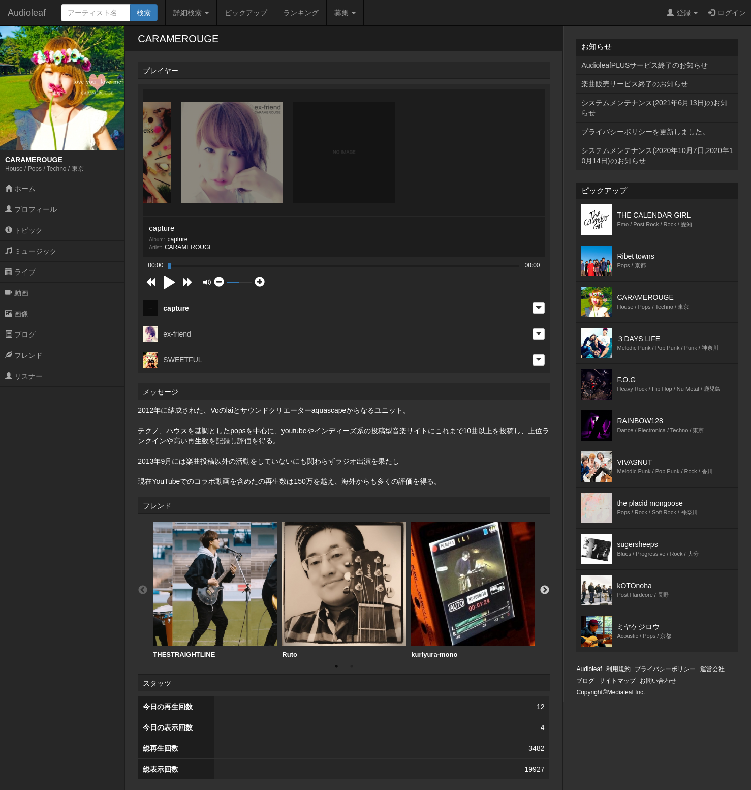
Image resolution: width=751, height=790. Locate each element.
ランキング (301, 13)
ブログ (20, 334)
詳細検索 (191, 13)
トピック (24, 230)
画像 (16, 314)
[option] (215, 590)
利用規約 (618, 669)
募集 (345, 13)
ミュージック (31, 251)
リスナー (24, 376)
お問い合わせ (658, 680)
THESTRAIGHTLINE (215, 590)
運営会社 (712, 669)
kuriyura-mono (473, 590)
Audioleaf (27, 13)
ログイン (727, 13)
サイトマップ (617, 680)
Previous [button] (143, 590)
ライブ (20, 272)
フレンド (24, 355)
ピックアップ (246, 13)
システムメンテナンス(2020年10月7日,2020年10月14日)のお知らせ (657, 155)
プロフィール (31, 209)
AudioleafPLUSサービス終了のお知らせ (644, 65)
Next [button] (545, 590)
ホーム (20, 189)
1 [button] (336, 666)
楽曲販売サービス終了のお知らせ (634, 84)
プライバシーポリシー (665, 669)
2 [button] (352, 666)
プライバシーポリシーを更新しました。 (645, 132)
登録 (682, 13)
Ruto (344, 590)
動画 (16, 293)
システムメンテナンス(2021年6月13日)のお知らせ (654, 108)
